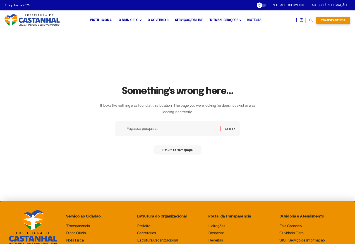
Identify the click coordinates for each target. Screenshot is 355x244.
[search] (311, 20)
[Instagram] (301, 20)
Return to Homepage (177, 150)
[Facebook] (296, 20)
